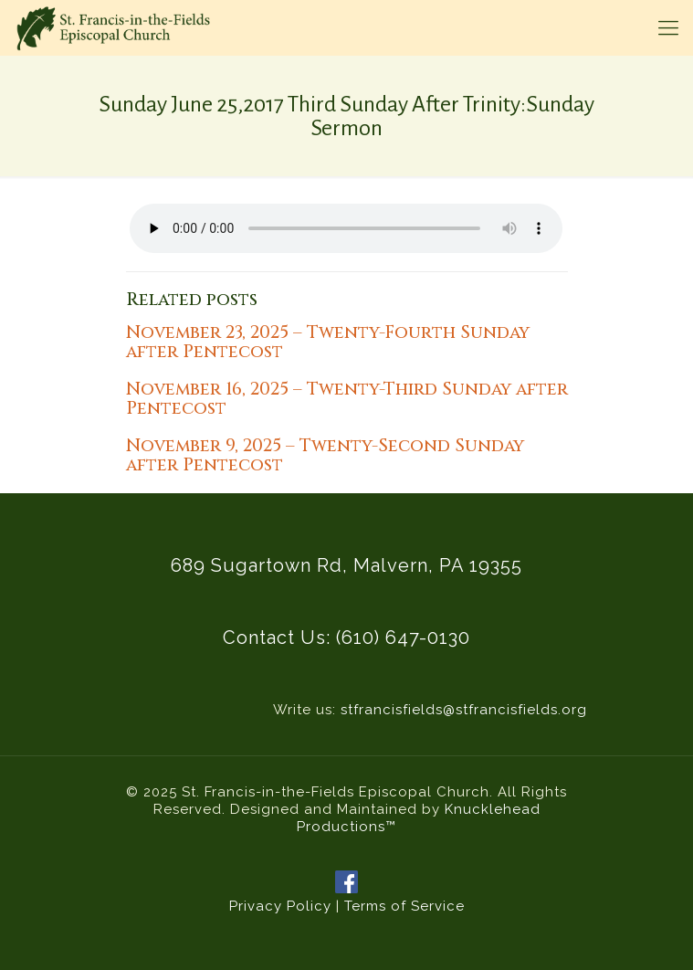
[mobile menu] (668, 27)
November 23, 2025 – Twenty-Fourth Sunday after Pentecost (328, 342)
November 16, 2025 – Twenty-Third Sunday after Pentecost (347, 398)
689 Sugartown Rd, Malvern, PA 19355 (346, 565)
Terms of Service (404, 906)
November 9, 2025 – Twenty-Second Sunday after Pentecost (325, 455)
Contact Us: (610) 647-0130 (346, 637)
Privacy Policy (280, 906)
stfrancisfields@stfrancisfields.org (464, 709)
